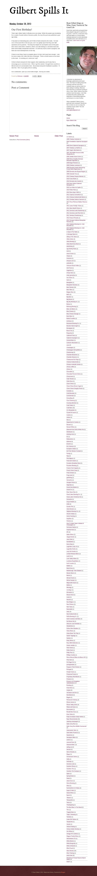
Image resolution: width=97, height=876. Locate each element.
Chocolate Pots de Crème (74, 374)
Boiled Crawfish (71, 318)
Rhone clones (70, 702)
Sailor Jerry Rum (71, 724)
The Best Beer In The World (74, 807)
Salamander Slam (71, 730)
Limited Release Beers (73, 553)
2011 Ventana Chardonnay (74, 215)
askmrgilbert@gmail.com (73, 110)
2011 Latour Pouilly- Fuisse (74, 205)
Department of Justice (72, 422)
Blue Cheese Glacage (72, 313)
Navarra (69, 599)
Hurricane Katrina (71, 527)
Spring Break (70, 776)
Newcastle (69, 609)
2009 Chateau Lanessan (73, 165)
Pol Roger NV (70, 662)
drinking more (70, 434)
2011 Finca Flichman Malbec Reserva (77, 202)
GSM (68, 504)
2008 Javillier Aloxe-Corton (74, 156)
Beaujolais (69, 282)
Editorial (69, 441)
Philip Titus (69, 652)
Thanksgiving (70, 805)
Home (36, 136)
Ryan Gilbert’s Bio (71, 120)
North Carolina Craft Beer (73, 618)
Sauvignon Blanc (71, 737)
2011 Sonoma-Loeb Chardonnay (75, 210)
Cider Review (70, 378)
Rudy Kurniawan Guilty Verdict (75, 716)
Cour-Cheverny (71, 400)
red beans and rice (72, 692)
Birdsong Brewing (71, 306)
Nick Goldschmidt (71, 614)
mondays (69, 590)
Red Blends (70, 695)
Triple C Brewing (71, 814)
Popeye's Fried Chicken (73, 667)
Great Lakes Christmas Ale (74, 497)
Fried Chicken (70, 472)
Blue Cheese (70, 311)
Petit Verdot (70, 647)
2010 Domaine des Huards (74, 181)
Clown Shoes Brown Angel (74, 386)
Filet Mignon (70, 458)
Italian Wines (70, 534)
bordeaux (69, 321)
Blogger (63, 872)
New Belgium (70, 602)
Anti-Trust (69, 268)
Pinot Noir (69, 660)
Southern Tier (70, 768)
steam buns (70, 780)
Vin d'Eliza (69, 831)
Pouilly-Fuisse (70, 672)
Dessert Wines (71, 427)
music (68, 597)
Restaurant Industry (72, 699)
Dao (68, 419)
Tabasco (69, 797)
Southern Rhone (71, 766)
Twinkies (69, 817)
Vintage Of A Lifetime (72, 833)
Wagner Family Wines (72, 836)
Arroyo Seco (70, 272)
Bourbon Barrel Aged (72, 326)
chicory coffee (70, 366)
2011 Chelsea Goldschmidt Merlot (76, 197)
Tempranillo (70, 800)
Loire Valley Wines (72, 558)
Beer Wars (69, 289)
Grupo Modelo (70, 501)
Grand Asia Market (72, 487)
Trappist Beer (70, 812)
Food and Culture (71, 460)
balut (68, 280)
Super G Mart (70, 790)
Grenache (69, 499)
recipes (69, 690)
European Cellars (71, 448)
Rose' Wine (70, 714)
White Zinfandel (71, 846)
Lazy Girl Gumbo (71, 551)
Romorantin (70, 709)
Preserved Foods (71, 674)
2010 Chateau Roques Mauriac (75, 176)
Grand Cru (69, 489)
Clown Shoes (70, 383)
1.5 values (69, 136)
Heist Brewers (70, 509)
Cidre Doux (70, 381)
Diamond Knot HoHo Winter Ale (75, 429)
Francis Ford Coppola (72, 468)
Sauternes (69, 735)
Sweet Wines (70, 792)
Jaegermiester (70, 537)
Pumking (69, 685)
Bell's (68, 294)
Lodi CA (69, 556)
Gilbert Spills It (39, 11)
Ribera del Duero (71, 707)
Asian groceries (71, 275)
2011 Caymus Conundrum (74, 194)
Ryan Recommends (72, 719)
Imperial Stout (70, 529)
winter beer (70, 855)
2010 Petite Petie (71, 189)
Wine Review (70, 850)
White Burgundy (71, 843)
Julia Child (69, 539)
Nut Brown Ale (70, 621)
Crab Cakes (70, 405)
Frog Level (69, 475)
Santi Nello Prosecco (72, 732)
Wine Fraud (70, 848)
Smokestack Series (72, 756)
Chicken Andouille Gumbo (74, 364)
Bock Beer (69, 316)
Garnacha (69, 480)
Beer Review (70, 287)
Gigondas (69, 485)
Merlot (68, 575)
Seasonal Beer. (71, 744)
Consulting (69, 398)
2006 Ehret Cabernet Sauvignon (75, 145)
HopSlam (69, 518)
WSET (68, 861)
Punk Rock (69, 687)
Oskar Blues (70, 631)
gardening (69, 477)
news (68, 611)
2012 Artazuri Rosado (72, 218)
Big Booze (69, 299)
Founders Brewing (71, 465)
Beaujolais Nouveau (72, 284)
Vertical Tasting (71, 826)
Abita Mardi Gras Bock (73, 244)
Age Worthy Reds (71, 248)
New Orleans (70, 604)
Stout (68, 785)
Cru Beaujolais (71, 410)
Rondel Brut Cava (71, 712)
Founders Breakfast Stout (73, 463)
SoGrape (69, 761)
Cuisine (69, 415)
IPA (67, 532)
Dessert (69, 424)
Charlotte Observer (72, 357)
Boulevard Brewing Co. (73, 323)
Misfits (68, 585)
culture (68, 417)
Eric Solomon (70, 446)
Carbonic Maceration (72, 342)
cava (68, 345)
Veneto (68, 824)
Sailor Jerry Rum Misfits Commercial (76, 726)
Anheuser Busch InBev (73, 265)
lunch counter (70, 563)
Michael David (70, 578)
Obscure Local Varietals (73, 623)
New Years (69, 606)
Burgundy (69, 333)
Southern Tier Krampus (73, 771)
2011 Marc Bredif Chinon (73, 208)
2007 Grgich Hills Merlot (73, 150)
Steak (68, 778)
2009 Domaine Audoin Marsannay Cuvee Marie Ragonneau (76, 168)
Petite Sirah (70, 650)
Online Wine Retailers (72, 628)
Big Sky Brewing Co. (72, 301)
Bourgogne (70, 328)
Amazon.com (70, 260)
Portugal (69, 669)
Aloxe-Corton (70, 253)
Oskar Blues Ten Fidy (72, 633)
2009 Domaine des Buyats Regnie (76, 171)
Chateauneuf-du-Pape (73, 359)
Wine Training (70, 853)
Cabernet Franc (71, 335)
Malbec (69, 565)
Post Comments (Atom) (23, 139)
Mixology (69, 587)
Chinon (68, 369)
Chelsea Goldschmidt (72, 362)
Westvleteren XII (71, 838)
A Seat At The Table (72, 232)
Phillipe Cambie (71, 655)
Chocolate (69, 371)
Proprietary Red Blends (73, 676)
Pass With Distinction (72, 643)
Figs (68, 456)
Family (68, 453)
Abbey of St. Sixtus (72, 236)
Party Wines (70, 640)
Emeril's (69, 444)
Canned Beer (70, 340)
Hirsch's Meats (71, 513)
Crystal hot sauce (71, 412)
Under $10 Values (71, 819)
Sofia (68, 759)
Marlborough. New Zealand (74, 570)
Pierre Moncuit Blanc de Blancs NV (76, 657)
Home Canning (71, 516)
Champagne (70, 347)
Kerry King (69, 544)
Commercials (70, 395)
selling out (69, 747)
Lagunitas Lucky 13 (72, 546)
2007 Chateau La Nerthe (73, 148)
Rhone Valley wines (72, 704)
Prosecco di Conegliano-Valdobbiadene (73, 682)
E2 (67, 436)
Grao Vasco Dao (71, 492)
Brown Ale (69, 330)
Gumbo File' (70, 506)
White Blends (70, 841)
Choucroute (70, 376)
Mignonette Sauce (71, 582)
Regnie (68, 697)
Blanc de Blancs (71, 309)
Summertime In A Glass (73, 788)
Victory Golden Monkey (73, 829)
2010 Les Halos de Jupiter (74, 187)
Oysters (69, 638)
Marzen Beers (70, 573)
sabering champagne (72, 721)
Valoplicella (70, 821)
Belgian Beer (70, 292)
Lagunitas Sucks (71, 549)
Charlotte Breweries (72, 354)
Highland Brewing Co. (72, 511)
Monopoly (69, 592)
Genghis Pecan (71, 482)
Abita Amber (70, 239)
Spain (68, 773)
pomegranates (70, 664)
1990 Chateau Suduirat (73, 139)
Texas (68, 802)
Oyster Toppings (71, 635)
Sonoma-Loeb (70, 764)
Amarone (69, 258)
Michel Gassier (71, 580)
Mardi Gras (70, 568)
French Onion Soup (72, 470)
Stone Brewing (71, 783)
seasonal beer (70, 742)
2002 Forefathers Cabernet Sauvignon (77, 141)
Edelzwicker (70, 439)
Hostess (69, 521)
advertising (69, 246)
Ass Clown (69, 277)
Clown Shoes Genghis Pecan (74, 388)
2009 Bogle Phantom (72, 162)
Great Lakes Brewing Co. (73, 494)
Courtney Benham (71, 403)
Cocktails (69, 391)
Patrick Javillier (71, 645)
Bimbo (68, 304)
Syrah (68, 795)
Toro (68, 809)
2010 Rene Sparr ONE (73, 192)
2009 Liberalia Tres (72, 174)
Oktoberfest (70, 626)
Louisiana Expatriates (72, 561)
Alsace (68, 256)
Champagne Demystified (73, 350)
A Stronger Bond (71, 234)
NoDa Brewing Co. (72, 616)
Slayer (68, 754)
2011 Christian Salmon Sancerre (75, 199)
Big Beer (69, 297)
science (69, 739)
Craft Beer (69, 407)
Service (69, 749)
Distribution (70, 432)
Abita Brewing (70, 241)
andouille (69, 263)
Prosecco (69, 679)
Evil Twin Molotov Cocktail (74, 451)
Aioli (68, 251)
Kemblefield (70, 541)
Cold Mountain (70, 393)
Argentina (69, 270)
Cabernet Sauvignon (72, 338)
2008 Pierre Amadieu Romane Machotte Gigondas (75, 159)
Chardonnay (70, 352)
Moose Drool (70, 594)
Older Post (59, 136)
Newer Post (14, 136)
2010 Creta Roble (71, 178)
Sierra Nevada (70, 752)
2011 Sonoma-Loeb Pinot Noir (75, 213)
